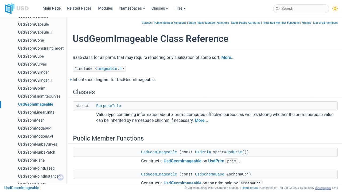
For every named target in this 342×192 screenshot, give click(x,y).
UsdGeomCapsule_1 (35, 32)
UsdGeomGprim (31, 88)
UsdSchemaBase (209, 174)
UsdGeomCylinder (33, 72)
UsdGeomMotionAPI (35, 136)
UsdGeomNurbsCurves (37, 144)
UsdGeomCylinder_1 (35, 80)
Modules (105, 8)
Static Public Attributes (246, 23)
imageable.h (109, 69)
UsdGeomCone (31, 40)
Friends (306, 23)
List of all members (325, 23)
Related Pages (79, 8)
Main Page (51, 8)
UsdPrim (203, 152)
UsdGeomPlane (31, 160)
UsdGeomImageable (35, 104)
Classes (159, 8)
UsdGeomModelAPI (35, 128)
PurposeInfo (108, 106)
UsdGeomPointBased (36, 168)
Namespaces (132, 8)
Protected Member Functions (281, 23)
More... (228, 57)
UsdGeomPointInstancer (39, 176)
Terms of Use (249, 188)
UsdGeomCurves (32, 64)
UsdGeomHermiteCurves (39, 96)
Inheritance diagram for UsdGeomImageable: (114, 79)
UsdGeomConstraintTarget (41, 48)
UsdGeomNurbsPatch (36, 152)
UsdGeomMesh (31, 120)
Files (180, 8)
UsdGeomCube (31, 56)
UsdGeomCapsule (33, 24)
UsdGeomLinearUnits (36, 112)
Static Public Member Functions (208, 23)
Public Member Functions (170, 23)
